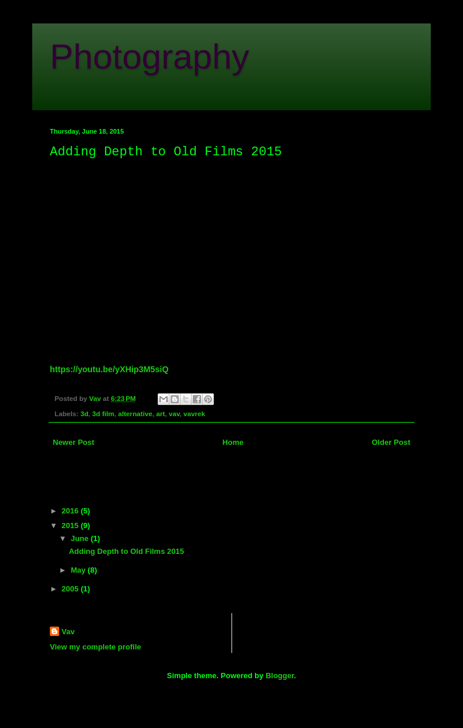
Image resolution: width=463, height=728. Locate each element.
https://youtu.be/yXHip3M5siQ (109, 369)
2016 (71, 510)
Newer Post (73, 442)
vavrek (194, 413)
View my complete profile (95, 646)
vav (174, 413)
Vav (68, 631)
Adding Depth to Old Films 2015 (126, 551)
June (81, 538)
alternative (135, 413)
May (79, 570)
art (160, 413)
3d (84, 413)
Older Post (391, 442)
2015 (71, 525)
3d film (103, 413)
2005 (71, 588)
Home (232, 442)
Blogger (279, 675)
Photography (149, 56)
